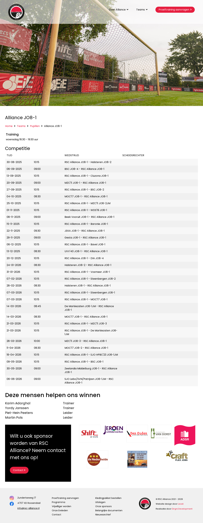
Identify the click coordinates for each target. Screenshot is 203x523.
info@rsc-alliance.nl (28, 508)
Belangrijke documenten (108, 510)
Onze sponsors (103, 506)
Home (9, 126)
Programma (58, 502)
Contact (56, 514)
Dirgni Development (182, 508)
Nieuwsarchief (103, 514)
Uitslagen (100, 502)
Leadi (180, 503)
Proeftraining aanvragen (65, 498)
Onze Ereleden (60, 510)
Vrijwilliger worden (61, 506)
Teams (21, 126)
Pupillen (35, 126)
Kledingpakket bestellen (108, 498)
